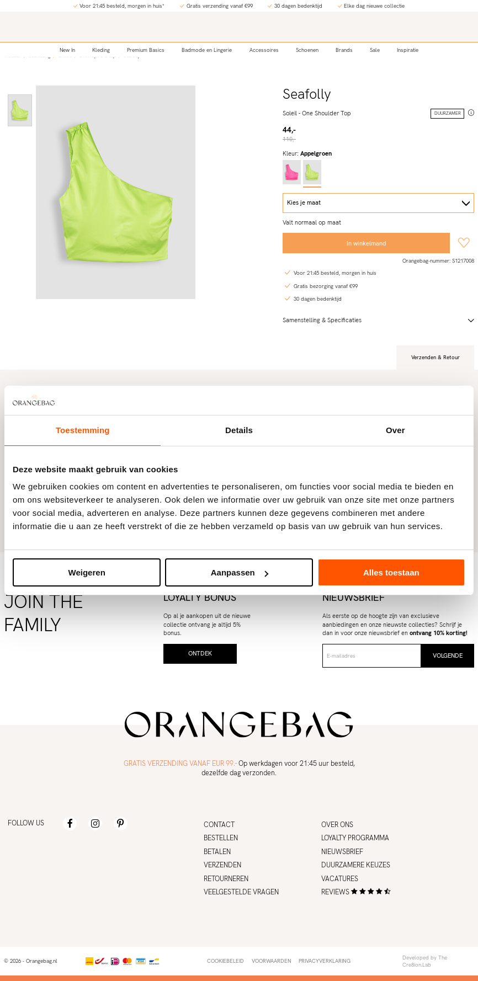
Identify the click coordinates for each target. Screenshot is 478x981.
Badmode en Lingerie (207, 50)
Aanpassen (239, 572)
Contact (219, 824)
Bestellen (221, 838)
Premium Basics (145, 50)
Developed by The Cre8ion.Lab (424, 961)
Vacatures (339, 879)
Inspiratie (407, 50)
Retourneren (226, 879)
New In (67, 50)
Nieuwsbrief (342, 851)
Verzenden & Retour (435, 357)
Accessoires (264, 50)
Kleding (101, 50)
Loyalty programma (355, 838)
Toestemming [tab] (83, 430)
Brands (344, 50)
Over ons (337, 824)
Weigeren (86, 572)
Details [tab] (239, 430)
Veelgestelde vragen (241, 892)
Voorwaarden (271, 960)
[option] (20, 110)
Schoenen (307, 50)
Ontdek (200, 653)
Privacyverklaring (324, 960)
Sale (375, 50)
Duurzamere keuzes (355, 865)
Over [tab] (395, 430)
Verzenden (222, 865)
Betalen (217, 851)
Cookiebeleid (225, 960)
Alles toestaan (391, 572)
